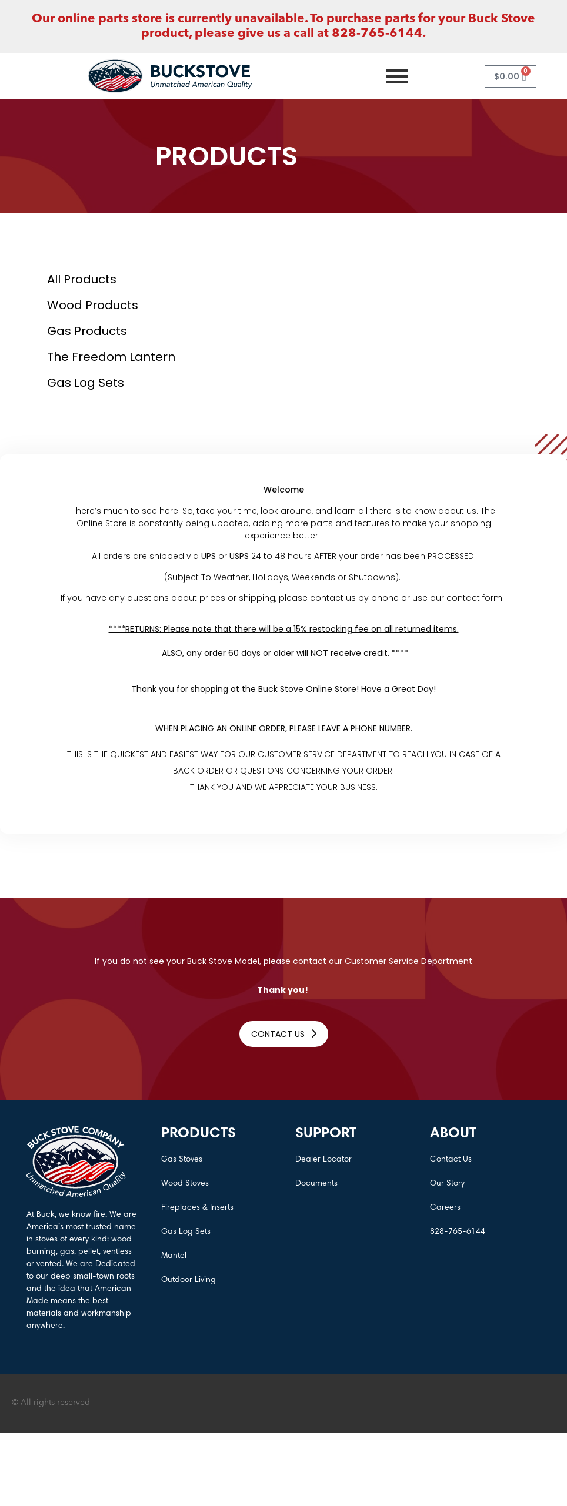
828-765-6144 (457, 1232)
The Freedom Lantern (111, 357)
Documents (316, 1184)
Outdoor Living (188, 1280)
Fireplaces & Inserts (197, 1208)
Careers (445, 1208)
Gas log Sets (85, 382)
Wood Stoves (185, 1184)
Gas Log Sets (186, 1232)
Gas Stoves (181, 1160)
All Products (81, 279)
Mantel (173, 1256)
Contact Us (451, 1160)
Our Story (447, 1184)
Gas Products (87, 331)
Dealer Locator (323, 1160)
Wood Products (92, 305)
